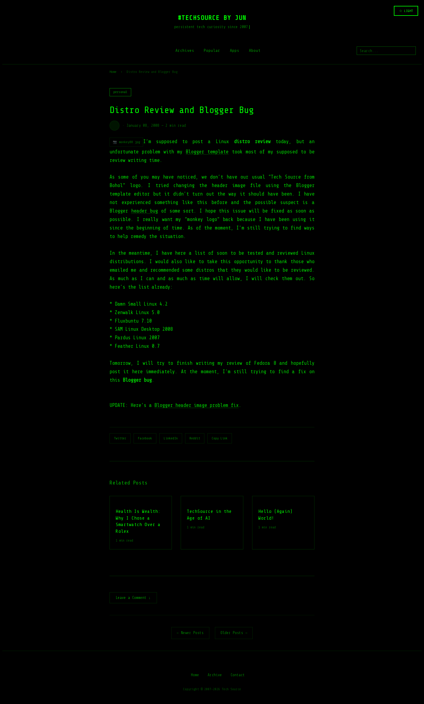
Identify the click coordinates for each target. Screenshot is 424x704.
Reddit (194, 438)
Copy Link (220, 438)
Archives (184, 50)
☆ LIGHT (406, 11)
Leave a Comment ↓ (133, 598)
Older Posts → (233, 633)
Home (113, 72)
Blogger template (207, 152)
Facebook (145, 438)
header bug (144, 211)
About (255, 50)
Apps (234, 50)
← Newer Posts (190, 633)
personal (120, 92)
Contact (237, 675)
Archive (215, 675)
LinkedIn (171, 438)
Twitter (120, 438)
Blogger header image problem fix (196, 405)
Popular (212, 50)
